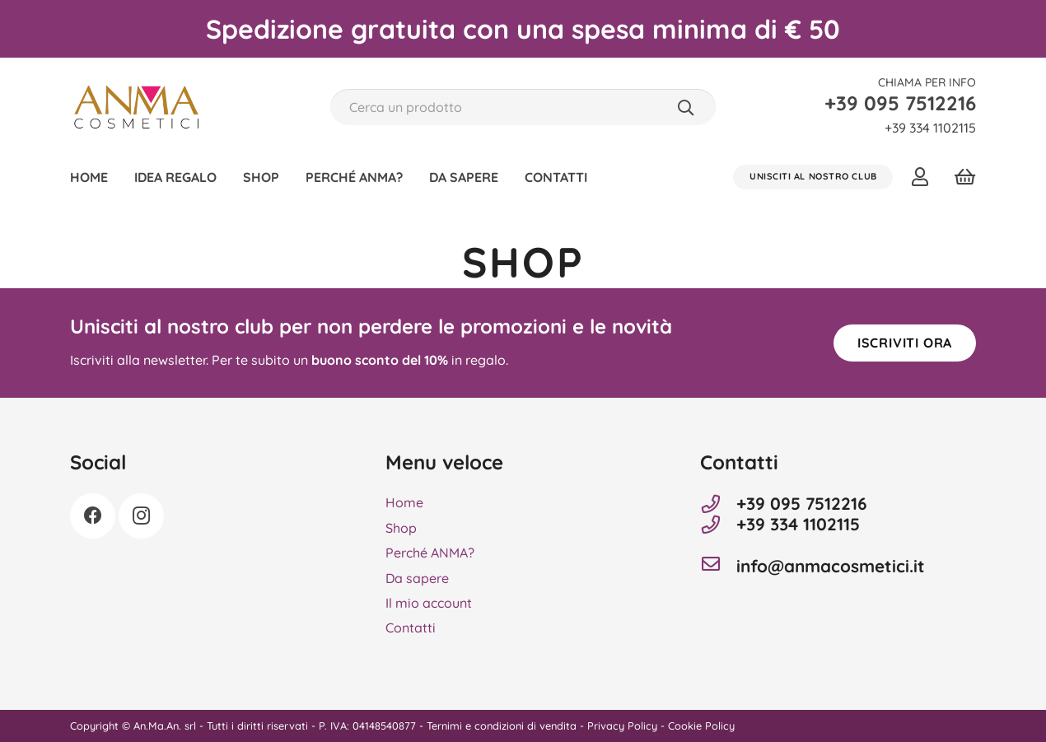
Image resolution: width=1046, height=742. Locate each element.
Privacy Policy (622, 725)
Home (404, 502)
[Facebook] (92, 516)
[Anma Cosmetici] (136, 107)
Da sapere (417, 578)
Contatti (410, 627)
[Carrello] (965, 177)
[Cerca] (685, 107)
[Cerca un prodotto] (522, 107)
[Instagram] (141, 516)
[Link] (924, 176)
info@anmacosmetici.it (830, 566)
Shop (401, 528)
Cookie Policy (701, 725)
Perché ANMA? (429, 552)
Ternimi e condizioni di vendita (502, 725)
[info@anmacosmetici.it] (718, 565)
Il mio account (428, 603)
